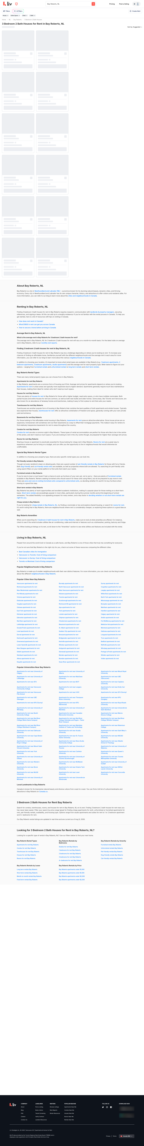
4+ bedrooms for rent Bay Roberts (53, 1048)
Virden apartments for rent (11, 781)
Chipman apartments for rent (52, 716)
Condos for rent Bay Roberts (11, 1036)
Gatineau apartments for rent (11, 740)
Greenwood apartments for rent (52, 750)
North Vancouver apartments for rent (14, 671)
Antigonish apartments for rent (12, 764)
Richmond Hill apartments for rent (53, 695)
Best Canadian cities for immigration (18, 631)
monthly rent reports (13, 357)
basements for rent (59, 456)
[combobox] (47, 4)
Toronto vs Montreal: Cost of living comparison (22, 640)
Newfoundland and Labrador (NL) (32, 293)
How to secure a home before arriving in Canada (22, 339)
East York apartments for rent (12, 706)
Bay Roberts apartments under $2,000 (15, 1087)
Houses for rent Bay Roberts (11, 1043)
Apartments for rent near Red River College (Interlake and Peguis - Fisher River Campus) (14, 866)
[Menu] (136, 4)
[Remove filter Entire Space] (19, 16)
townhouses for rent (9, 446)
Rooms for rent (17, 490)
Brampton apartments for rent (12, 699)
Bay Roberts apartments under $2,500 (15, 1090)
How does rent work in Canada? (16, 333)
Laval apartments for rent (10, 736)
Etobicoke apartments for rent (52, 688)
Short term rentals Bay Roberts (52, 1061)
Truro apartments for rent (10, 750)
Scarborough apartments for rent (13, 692)
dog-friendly (55, 516)
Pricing (112, 4)
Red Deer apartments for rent (52, 719)
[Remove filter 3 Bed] (27, 16)
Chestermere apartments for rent (13, 723)
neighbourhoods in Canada (26, 376)
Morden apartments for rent (11, 774)
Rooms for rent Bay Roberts (11, 1046)
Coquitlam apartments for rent (52, 671)
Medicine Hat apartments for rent (13, 729)
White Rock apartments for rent (52, 682)
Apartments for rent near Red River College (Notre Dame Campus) (54, 860)
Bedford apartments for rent (51, 753)
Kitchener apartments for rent (52, 709)
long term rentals (25, 390)
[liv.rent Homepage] (7, 4)
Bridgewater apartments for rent (53, 746)
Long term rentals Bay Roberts (52, 1057)
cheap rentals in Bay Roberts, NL (29, 569)
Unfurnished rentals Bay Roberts (13, 1061)
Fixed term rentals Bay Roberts (52, 1067)
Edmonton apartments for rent (12, 716)
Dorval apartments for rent (51, 740)
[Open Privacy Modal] (16, 4)
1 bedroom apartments (33, 383)
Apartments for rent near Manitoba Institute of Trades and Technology (54, 872)
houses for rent (23, 425)
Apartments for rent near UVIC (52, 823)
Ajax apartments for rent (10, 702)
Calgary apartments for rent (51, 712)
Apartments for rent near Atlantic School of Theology (53, 899)
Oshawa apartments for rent (51, 699)
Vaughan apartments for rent (11, 695)
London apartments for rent (11, 712)
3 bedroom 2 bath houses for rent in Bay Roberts (41, 587)
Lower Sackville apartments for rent (14, 757)
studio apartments (26, 386)
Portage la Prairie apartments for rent (14, 770)
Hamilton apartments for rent (11, 709)
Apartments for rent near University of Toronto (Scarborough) (55, 919)
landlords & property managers (30, 321)
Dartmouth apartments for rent (12, 746)
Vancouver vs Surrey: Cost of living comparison (22, 637)
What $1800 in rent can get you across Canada (22, 336)
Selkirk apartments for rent (11, 767)
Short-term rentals (59, 553)
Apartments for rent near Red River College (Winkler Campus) (54, 865)
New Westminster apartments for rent (14, 675)
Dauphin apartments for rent (51, 781)
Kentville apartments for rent (11, 753)
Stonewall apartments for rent (52, 767)
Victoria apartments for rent (11, 685)
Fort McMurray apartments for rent (54, 723)
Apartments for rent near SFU (12, 809)
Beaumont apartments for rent (52, 726)
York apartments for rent (50, 706)
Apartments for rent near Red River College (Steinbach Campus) (13, 872)
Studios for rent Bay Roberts (51, 1034)
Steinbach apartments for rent (52, 770)
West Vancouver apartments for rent (54, 675)
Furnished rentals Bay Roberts (12, 1057)
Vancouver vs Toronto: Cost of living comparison (22, 634)
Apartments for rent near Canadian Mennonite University (54, 855)
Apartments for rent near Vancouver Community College (54, 813)
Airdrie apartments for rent (11, 719)
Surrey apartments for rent (11, 668)
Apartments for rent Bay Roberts (13, 1032)
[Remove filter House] (8, 16)
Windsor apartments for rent (51, 757)
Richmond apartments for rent (52, 668)
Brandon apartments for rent (51, 777)
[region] (107, 582)
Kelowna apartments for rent (11, 682)
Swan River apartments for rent (12, 784)
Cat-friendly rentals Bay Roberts (13, 1071)
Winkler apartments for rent (51, 774)
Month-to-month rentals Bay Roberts (54, 1064)
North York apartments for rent (12, 688)
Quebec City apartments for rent (53, 736)
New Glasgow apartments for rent (53, 760)
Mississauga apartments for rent (53, 692)
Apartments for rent (51, 410)
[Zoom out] (140, 1139)
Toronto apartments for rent (51, 685)
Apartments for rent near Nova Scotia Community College (14, 899)
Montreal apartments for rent (52, 733)
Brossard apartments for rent (11, 743)
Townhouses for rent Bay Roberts (13, 1039)
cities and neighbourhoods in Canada (32, 302)
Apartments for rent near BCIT (52, 809)
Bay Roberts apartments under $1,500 (14, 1083)
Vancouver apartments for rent (12, 665)
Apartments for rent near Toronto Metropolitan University (13, 925)
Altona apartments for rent (11, 777)
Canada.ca (6, 966)
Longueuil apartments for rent (52, 743)
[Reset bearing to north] (140, 1142)
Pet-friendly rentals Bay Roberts (12, 1064)
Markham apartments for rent (52, 702)
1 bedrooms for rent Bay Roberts (53, 1038)
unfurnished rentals (9, 390)
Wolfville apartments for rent (11, 760)
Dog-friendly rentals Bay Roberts (13, 1067)
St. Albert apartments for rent (12, 733)
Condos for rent (8, 473)
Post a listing (124, 4)
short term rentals (43, 390)
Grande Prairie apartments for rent (53, 729)
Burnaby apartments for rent (51, 665)
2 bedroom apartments (51, 383)
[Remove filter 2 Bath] (35, 16)
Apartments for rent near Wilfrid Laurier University (12, 940)
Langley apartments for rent (11, 678)
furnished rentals (49, 388)
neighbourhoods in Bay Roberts (14, 655)
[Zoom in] (140, 1136)
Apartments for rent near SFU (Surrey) (15, 828)
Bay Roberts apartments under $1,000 (14, 1080)
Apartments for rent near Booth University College (12, 855)
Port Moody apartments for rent (52, 678)
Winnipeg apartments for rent (52, 764)
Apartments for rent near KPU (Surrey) (15, 839)
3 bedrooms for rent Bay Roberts (53, 1045)
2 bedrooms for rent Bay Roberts (53, 1041)
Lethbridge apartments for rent (12, 726)
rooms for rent (39, 572)
